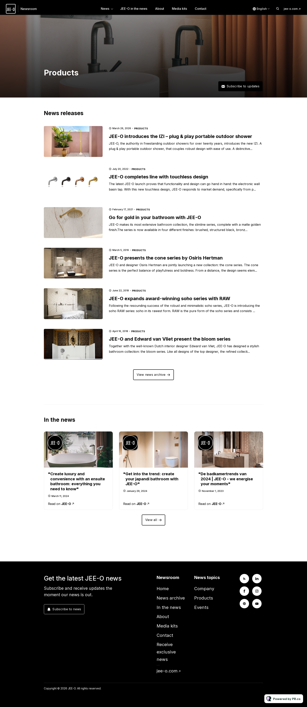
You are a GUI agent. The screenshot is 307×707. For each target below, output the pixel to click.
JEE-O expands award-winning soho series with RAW (169, 298)
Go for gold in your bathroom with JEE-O (155, 217)
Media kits (179, 9)
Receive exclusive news (166, 652)
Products (141, 128)
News (105, 9)
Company (204, 588)
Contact (200, 9)
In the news (169, 607)
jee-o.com (291, 8)
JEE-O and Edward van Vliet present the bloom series (169, 339)
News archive (171, 598)
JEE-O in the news (133, 9)
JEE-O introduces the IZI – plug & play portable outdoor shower (180, 136)
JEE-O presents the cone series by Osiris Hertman (166, 258)
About (159, 9)
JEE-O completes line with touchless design (158, 177)
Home (163, 588)
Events (201, 607)
